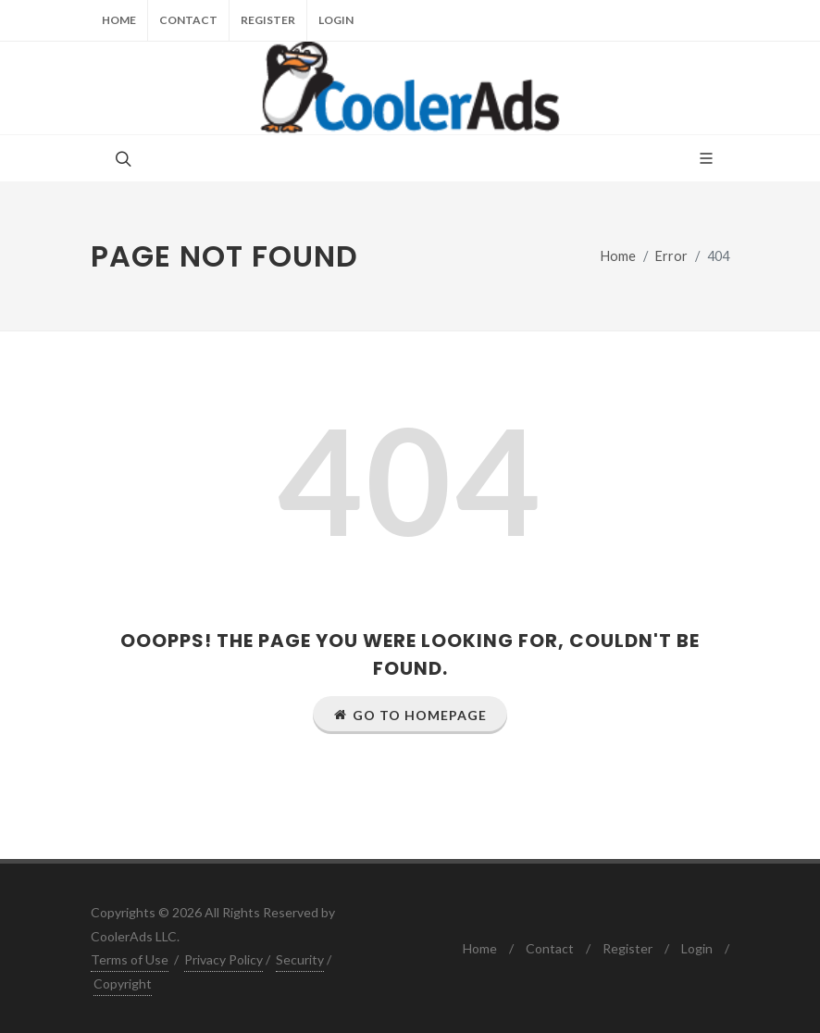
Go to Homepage (410, 714)
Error (671, 256)
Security (300, 959)
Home (119, 20)
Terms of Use (129, 959)
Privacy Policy (223, 959)
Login (336, 20)
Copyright (122, 983)
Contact (188, 20)
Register (268, 20)
